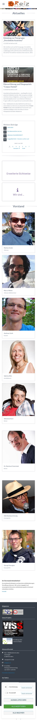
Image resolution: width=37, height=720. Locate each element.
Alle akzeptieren (18, 706)
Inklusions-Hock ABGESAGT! (15, 135)
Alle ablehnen (18, 713)
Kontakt (4, 591)
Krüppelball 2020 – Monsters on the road (18, 139)
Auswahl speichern (18, 700)
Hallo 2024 (10, 127)
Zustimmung (13, 687)
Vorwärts (15, 148)
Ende (23, 148)
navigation (3, 4)
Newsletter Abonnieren (8, 672)
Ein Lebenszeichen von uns (14, 131)
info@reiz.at (7, 662)
